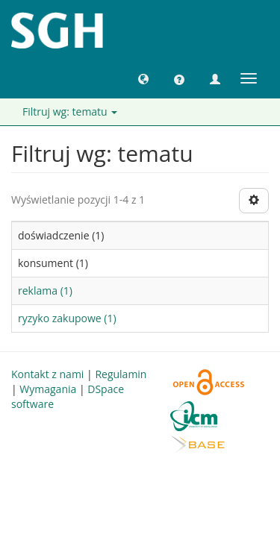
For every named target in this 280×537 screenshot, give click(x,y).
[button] (143, 78)
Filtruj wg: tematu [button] (69, 111)
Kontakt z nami (47, 374)
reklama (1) (45, 290)
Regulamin (120, 374)
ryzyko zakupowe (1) (67, 318)
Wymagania (47, 389)
